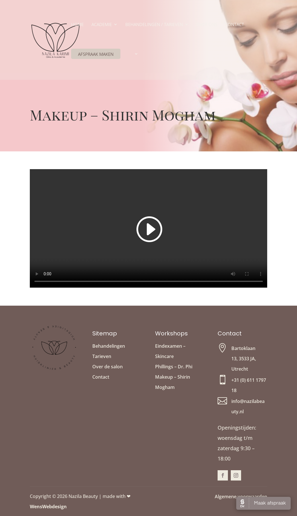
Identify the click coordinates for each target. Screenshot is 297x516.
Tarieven (101, 356)
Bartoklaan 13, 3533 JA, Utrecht (243, 358)
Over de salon (107, 366)
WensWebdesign (48, 506)
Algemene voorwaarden (241, 496)
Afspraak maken (96, 54)
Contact (234, 24)
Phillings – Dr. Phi (173, 366)
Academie (101, 24)
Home (77, 24)
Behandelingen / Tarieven (154, 24)
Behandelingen (108, 346)
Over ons (206, 24)
